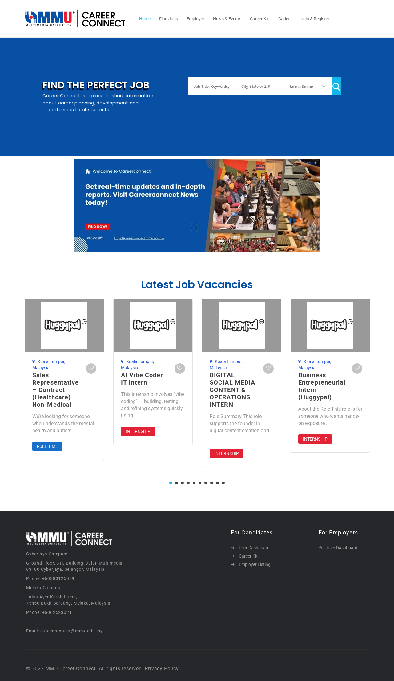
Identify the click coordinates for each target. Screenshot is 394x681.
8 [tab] (211, 483)
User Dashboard (254, 547)
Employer (195, 18)
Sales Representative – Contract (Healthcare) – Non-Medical (55, 389)
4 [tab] (188, 483)
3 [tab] (182, 483)
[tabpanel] (64, 379)
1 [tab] (170, 483)
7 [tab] (205, 483)
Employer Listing (255, 564)
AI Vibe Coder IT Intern (142, 378)
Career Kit (259, 18)
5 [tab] (194, 483)
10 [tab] (223, 483)
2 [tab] (176, 483)
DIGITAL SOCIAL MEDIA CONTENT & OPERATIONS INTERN (232, 389)
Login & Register (313, 18)
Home (145, 18)
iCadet (283, 18)
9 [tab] (217, 483)
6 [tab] (200, 483)
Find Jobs (168, 18)
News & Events (227, 18)
